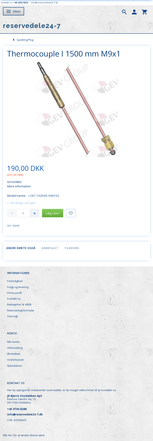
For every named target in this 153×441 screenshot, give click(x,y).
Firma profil (14, 293)
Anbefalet (49, 248)
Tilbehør (71, 248)
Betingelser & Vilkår (19, 304)
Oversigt (12, 316)
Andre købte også (20, 248)
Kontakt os (14, 298)
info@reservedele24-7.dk (44, 2)
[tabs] (124, 11)
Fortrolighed (15, 281)
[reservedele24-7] (32, 26)
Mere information (19, 186)
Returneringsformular (20, 310)
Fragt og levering (17, 287)
